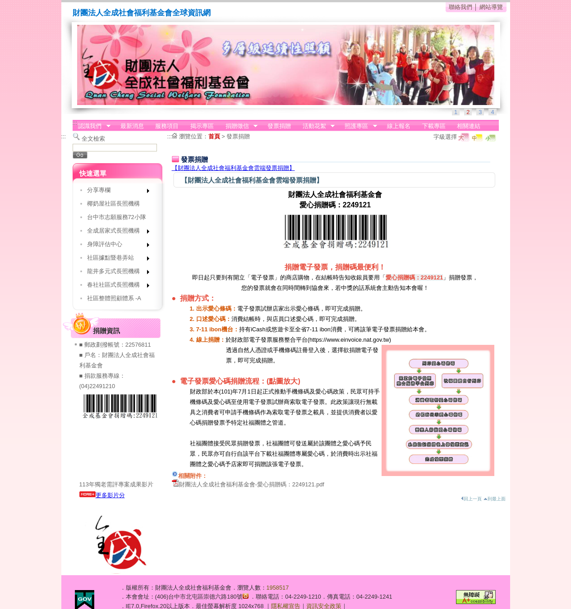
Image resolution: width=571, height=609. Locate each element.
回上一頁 (471, 498)
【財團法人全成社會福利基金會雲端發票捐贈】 (233, 168)
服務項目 (167, 126)
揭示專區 (202, 126)
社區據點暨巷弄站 (115, 259)
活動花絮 (316, 126)
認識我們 (92, 126)
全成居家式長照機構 (115, 232)
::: (75, 122)
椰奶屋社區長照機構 (113, 203)
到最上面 (495, 498)
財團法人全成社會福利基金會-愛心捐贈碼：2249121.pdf (251, 484)
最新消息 (132, 126)
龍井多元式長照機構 (115, 273)
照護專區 (358, 126)
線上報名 (398, 126)
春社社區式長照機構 (115, 286)
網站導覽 (491, 7)
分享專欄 (115, 192)
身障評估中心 (115, 246)
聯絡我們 (460, 7)
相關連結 (468, 126)
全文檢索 (93, 138)
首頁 (214, 136)
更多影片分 (102, 495)
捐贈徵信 (239, 126)
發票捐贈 (279, 126)
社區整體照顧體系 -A (114, 298)
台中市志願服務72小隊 (116, 217)
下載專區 (434, 126)
